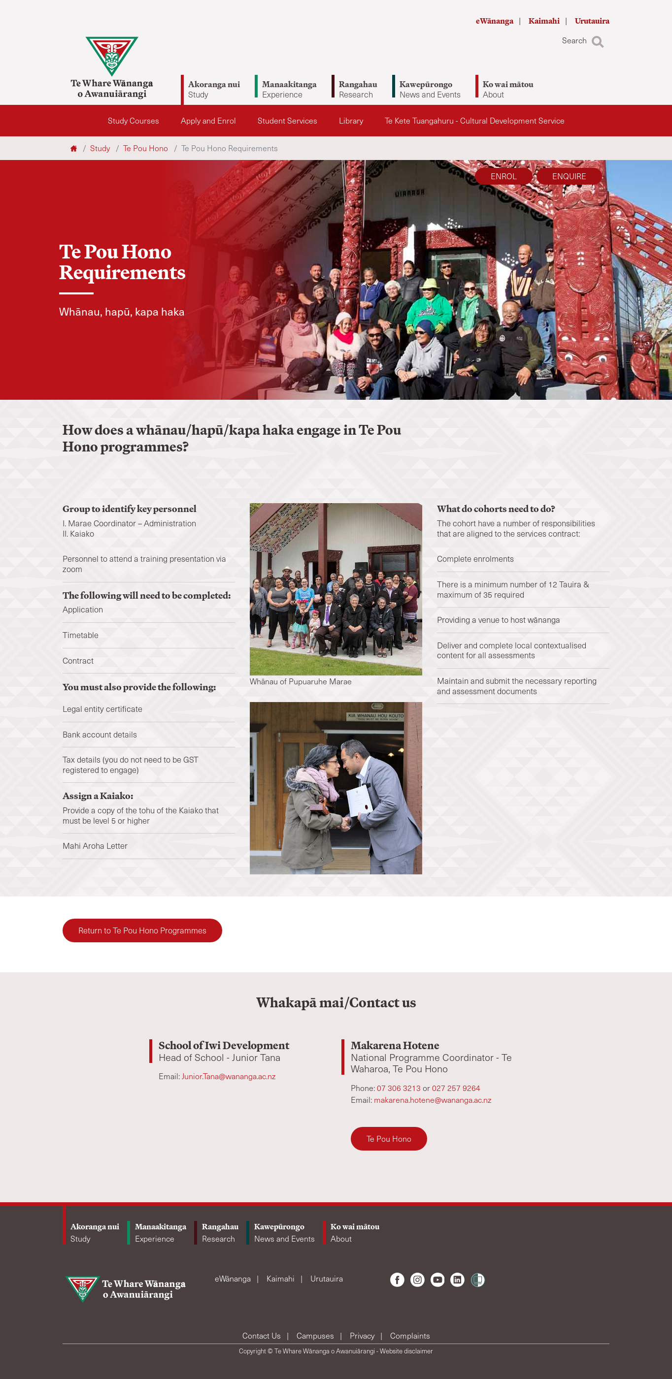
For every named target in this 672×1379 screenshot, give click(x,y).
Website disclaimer (406, 1351)
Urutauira (592, 21)
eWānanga (495, 21)
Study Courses (133, 120)
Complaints (410, 1335)
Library (351, 120)
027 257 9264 (456, 1088)
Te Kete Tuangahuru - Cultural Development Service (475, 120)
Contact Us (262, 1335)
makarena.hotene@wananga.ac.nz (432, 1099)
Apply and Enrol (208, 120)
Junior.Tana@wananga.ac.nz (228, 1076)
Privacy (363, 1335)
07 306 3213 (400, 1088)
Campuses (316, 1335)
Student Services (287, 120)
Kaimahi (545, 21)
